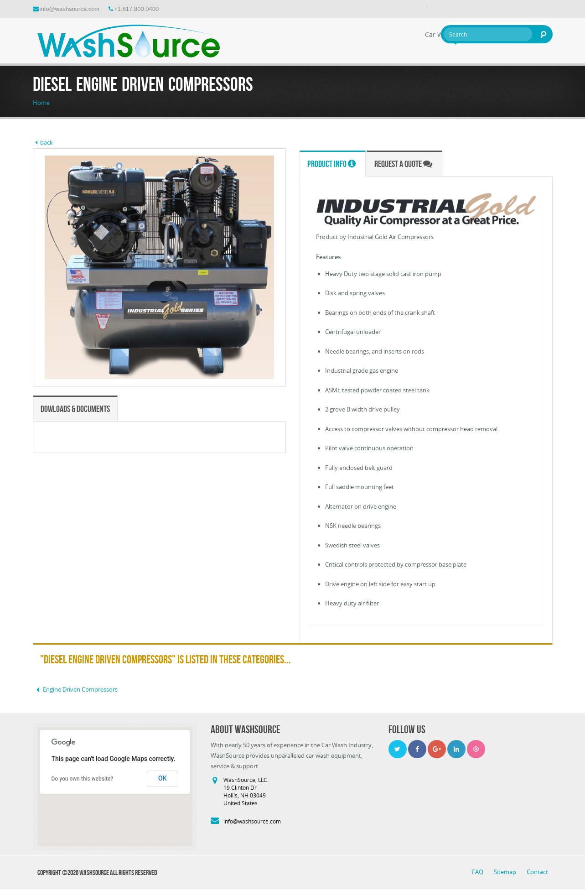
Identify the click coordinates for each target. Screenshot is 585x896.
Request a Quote (403, 164)
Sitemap (506, 872)
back (43, 142)
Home (41, 103)
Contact (537, 872)
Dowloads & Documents (75, 409)
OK (162, 778)
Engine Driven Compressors (75, 689)
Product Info (331, 164)
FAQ (478, 872)
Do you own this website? (83, 779)
